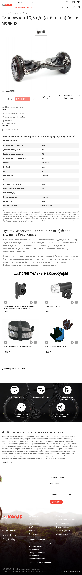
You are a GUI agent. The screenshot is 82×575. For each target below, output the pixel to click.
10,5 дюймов (27, 13)
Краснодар (68, 98)
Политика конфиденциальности (13, 571)
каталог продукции (23, 7)
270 (55, 312)
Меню (18, 2)
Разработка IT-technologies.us (70, 571)
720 (14, 312)
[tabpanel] (41, 63)
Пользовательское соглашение (37, 571)
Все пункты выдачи (9, 531)
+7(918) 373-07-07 (72, 2)
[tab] (41, 31)
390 (11, 352)
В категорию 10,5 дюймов (13, 369)
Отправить (56, 502)
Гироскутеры (14, 13)
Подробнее (7, 462)
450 (55, 352)
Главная (4, 13)
